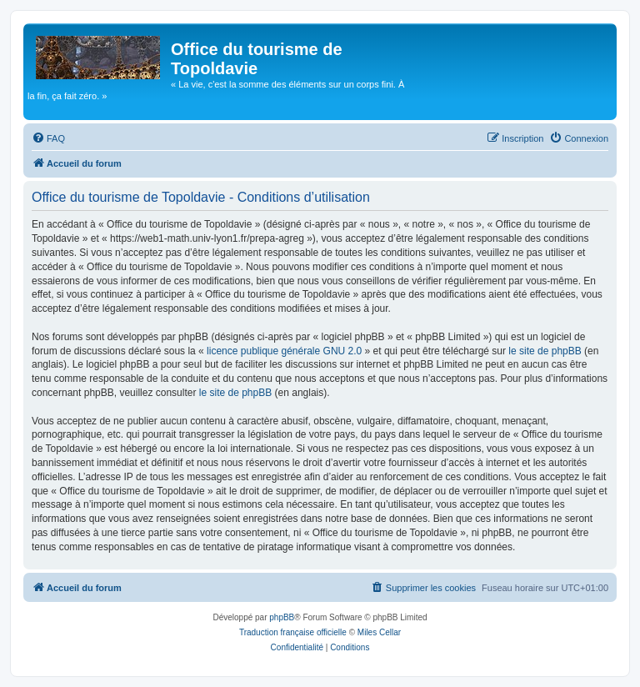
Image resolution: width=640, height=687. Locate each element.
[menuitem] (48, 138)
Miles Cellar (379, 632)
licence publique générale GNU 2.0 (284, 351)
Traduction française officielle (293, 632)
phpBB (281, 617)
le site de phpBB (544, 351)
